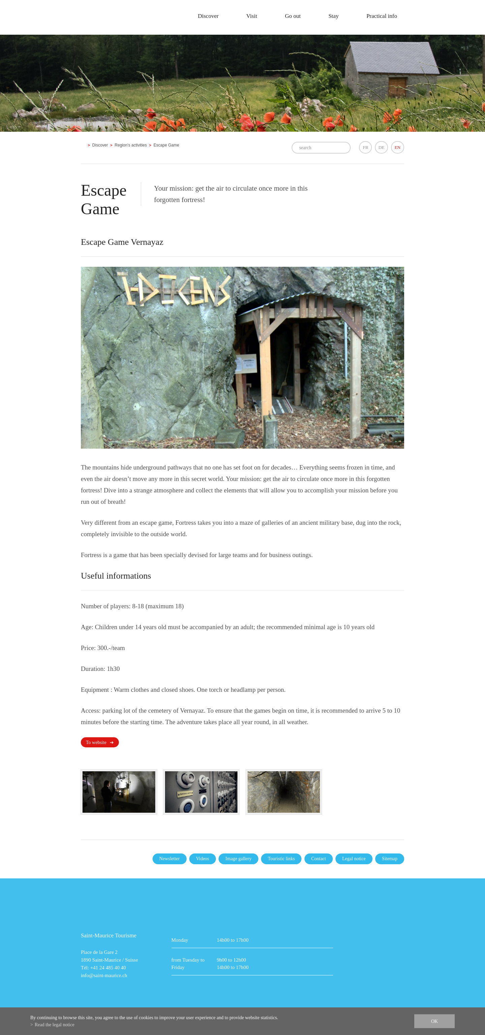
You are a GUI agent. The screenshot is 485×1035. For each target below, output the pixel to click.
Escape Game (166, 145)
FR (365, 147)
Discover (208, 16)
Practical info (381, 16)
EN (397, 147)
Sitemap (389, 858)
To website (96, 742)
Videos (202, 858)
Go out (293, 16)
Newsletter (169, 858)
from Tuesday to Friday (187, 963)
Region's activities (131, 145)
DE (381, 147)
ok (434, 1021)
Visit (251, 16)
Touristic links (281, 858)
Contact (318, 858)
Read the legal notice (54, 1024)
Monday (179, 940)
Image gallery (238, 858)
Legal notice (354, 858)
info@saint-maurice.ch (104, 975)
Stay (333, 16)
